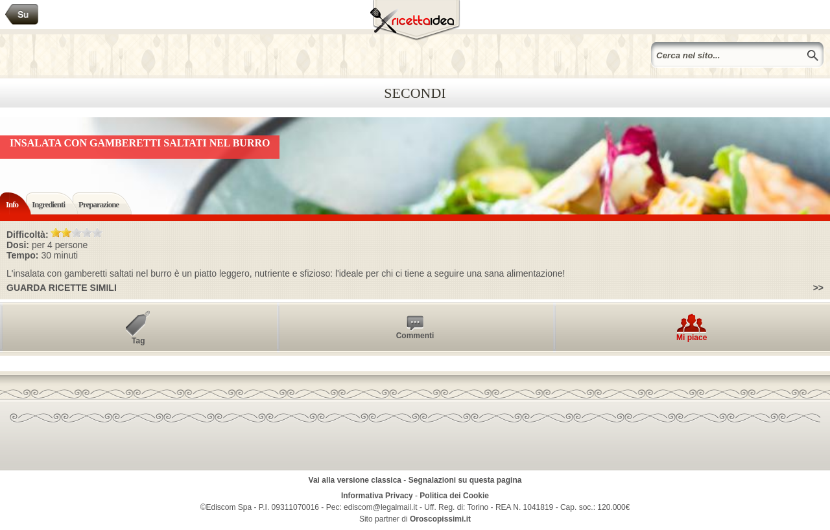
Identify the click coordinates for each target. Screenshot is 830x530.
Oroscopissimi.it (440, 519)
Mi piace (691, 337)
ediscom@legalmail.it (381, 507)
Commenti (415, 335)
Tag (138, 340)
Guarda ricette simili (61, 287)
